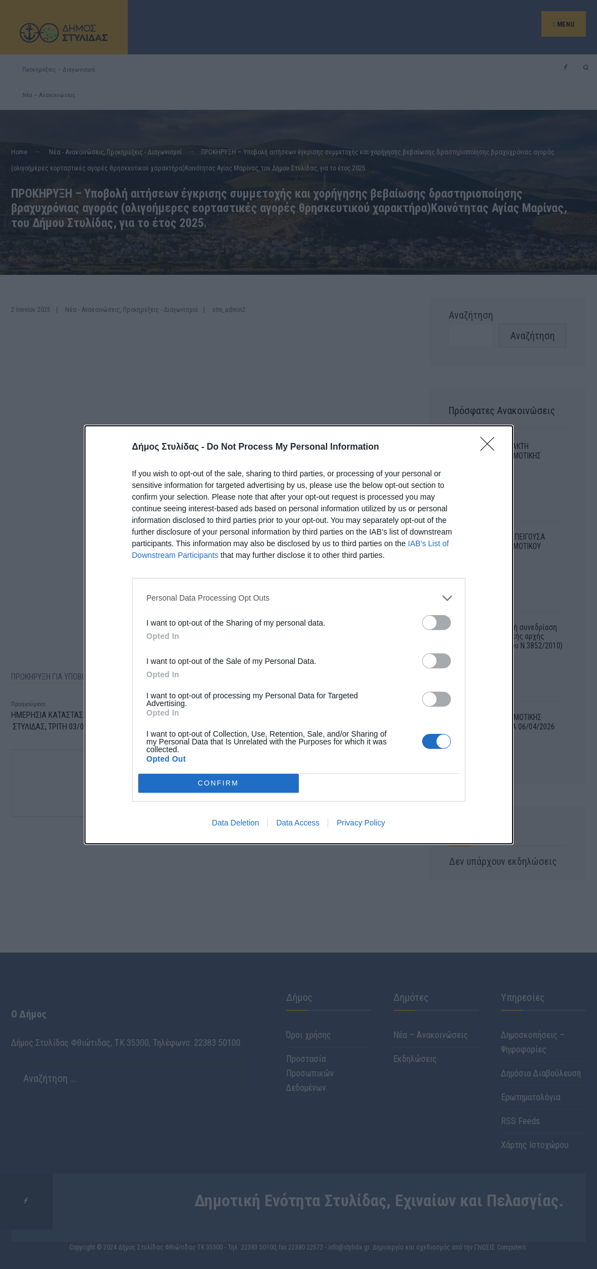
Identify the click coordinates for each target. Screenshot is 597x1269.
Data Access (297, 822)
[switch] (436, 622)
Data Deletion (235, 822)
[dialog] (299, 635)
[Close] (490, 447)
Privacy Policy (361, 822)
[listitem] (299, 598)
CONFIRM (218, 783)
